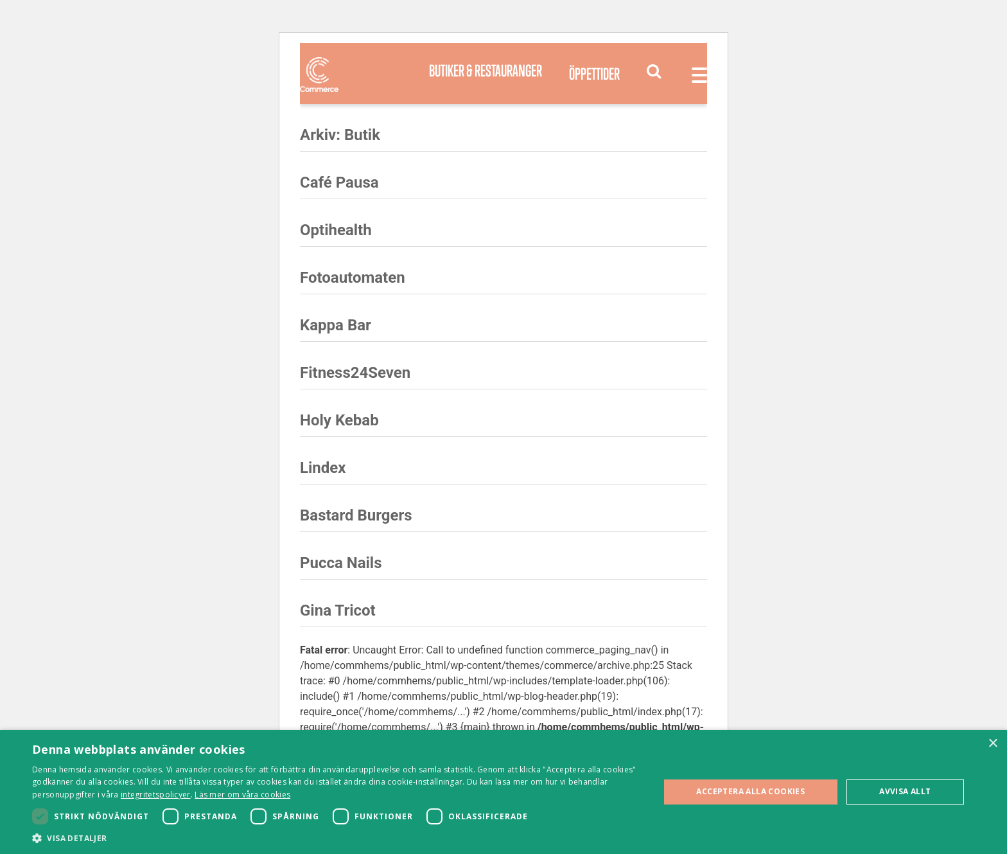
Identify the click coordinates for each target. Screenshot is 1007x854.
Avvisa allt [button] (905, 791)
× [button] (992, 744)
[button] (336, 838)
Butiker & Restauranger (485, 70)
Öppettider (594, 73)
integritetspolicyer (156, 794)
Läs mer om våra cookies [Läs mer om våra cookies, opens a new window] (242, 794)
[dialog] (503, 792)
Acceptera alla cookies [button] (750, 791)
